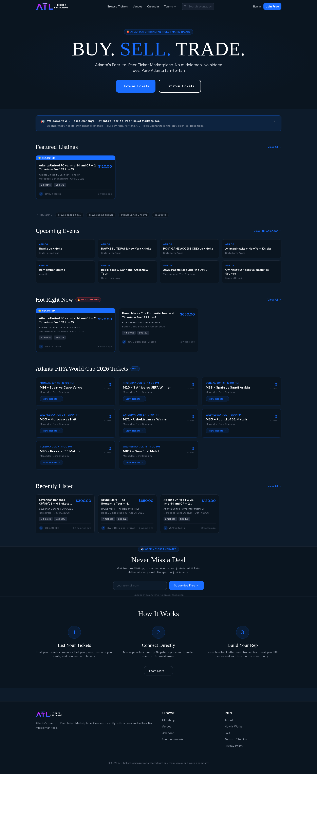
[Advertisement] (158, 804)
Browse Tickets (118, 6)
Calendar (153, 6)
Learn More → (158, 671)
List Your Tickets (180, 86)
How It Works (233, 726)
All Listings (168, 720)
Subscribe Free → (186, 585)
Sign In (257, 6)
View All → (274, 147)
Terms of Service (236, 739)
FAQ (227, 733)
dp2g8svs (160, 214)
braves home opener (101, 214)
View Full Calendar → (267, 231)
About (229, 720)
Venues (137, 6)
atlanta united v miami (134, 214)
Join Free (272, 6)
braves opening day (69, 214)
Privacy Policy (234, 746)
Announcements (173, 739)
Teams (170, 6)
